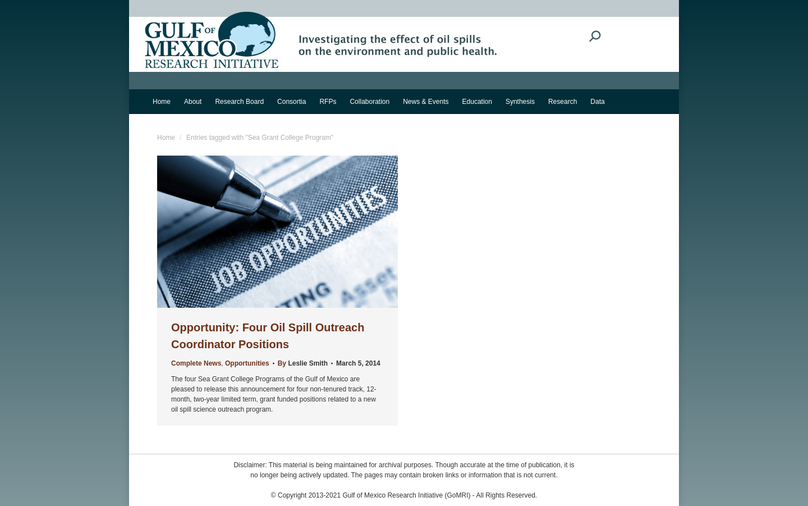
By (303, 363)
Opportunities (247, 363)
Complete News (196, 363)
